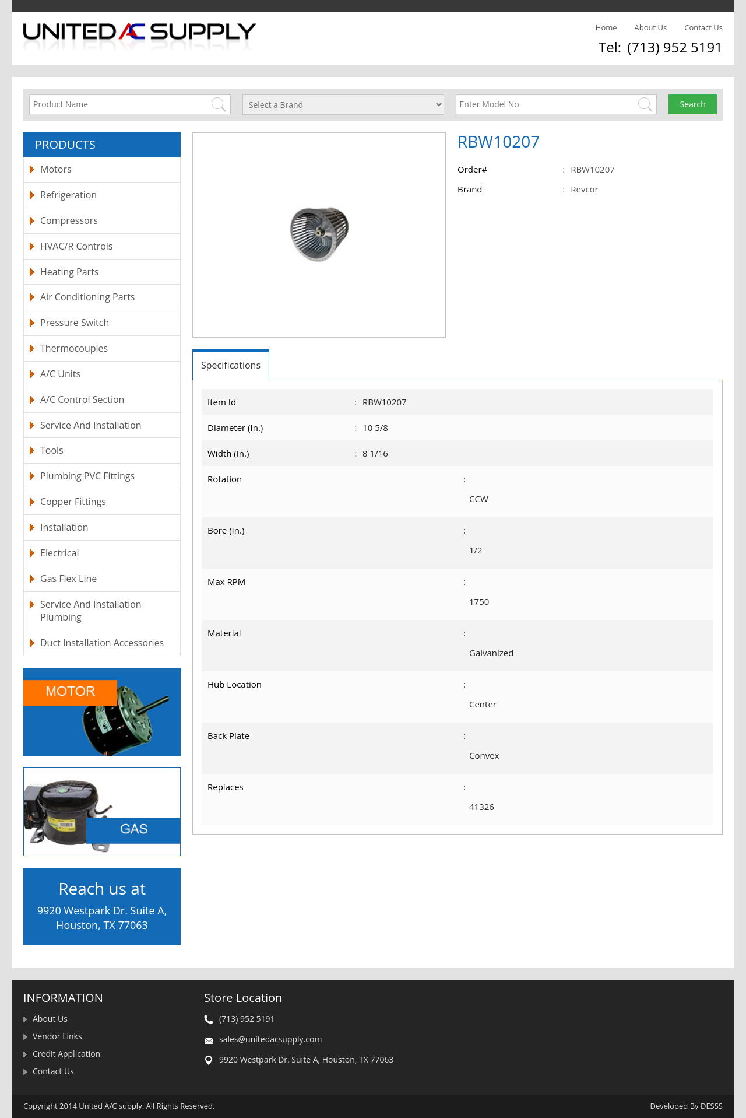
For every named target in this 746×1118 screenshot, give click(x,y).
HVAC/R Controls (76, 246)
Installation (64, 527)
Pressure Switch (74, 322)
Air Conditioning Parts (87, 296)
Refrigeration (68, 194)
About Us (651, 27)
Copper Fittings (73, 501)
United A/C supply (110, 1106)
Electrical (59, 552)
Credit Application (66, 1053)
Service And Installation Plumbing (91, 611)
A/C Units (60, 373)
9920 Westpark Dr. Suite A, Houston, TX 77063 (306, 1059)
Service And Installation (91, 425)
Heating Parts (69, 271)
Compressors (69, 220)
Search (693, 104)
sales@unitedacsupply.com (270, 1039)
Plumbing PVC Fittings (87, 475)
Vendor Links (57, 1036)
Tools (52, 450)
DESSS (712, 1106)
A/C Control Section (82, 399)
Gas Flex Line (68, 578)
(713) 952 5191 (675, 47)
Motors (56, 169)
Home (606, 27)
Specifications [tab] (231, 365)
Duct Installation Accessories (102, 642)
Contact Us (703, 27)
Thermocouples (74, 348)
